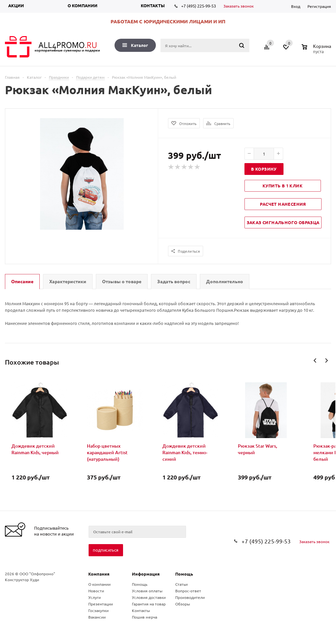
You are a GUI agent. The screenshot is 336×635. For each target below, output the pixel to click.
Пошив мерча (144, 617)
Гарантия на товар (149, 603)
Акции (16, 5)
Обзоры (182, 603)
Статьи (181, 584)
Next (326, 360)
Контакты (153, 5)
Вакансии (97, 617)
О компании (82, 5)
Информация (146, 574)
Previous (315, 360)
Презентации (100, 603)
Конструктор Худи (22, 579)
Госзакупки (98, 610)
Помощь (184, 574)
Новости (96, 590)
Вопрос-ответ (188, 590)
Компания (99, 574)
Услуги (94, 597)
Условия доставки (149, 597)
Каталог (135, 45)
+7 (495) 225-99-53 (198, 6)
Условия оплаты (147, 590)
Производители (190, 597)
